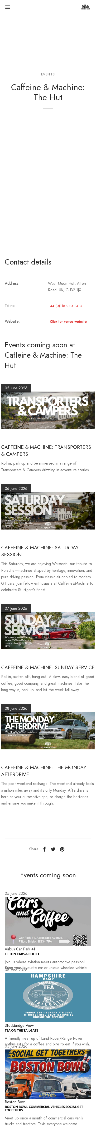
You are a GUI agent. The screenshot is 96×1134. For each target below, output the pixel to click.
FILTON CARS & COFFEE (22, 954)
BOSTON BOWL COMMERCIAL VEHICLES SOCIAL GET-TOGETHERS (44, 1108)
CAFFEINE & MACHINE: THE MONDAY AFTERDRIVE (43, 771)
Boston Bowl (15, 1102)
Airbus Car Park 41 (20, 949)
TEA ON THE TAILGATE (21, 1030)
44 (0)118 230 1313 (66, 305)
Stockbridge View (19, 1025)
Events (48, 74)
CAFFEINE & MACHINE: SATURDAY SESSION (40, 551)
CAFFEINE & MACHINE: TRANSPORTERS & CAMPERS (46, 451)
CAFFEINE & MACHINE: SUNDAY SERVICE (48, 667)
